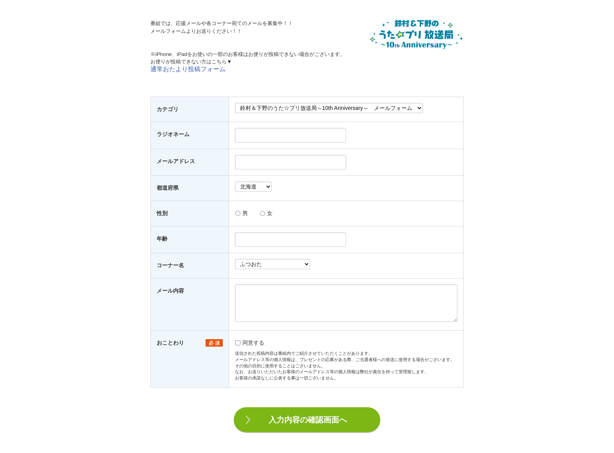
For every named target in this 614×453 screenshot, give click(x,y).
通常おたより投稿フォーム (188, 69)
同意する (249, 343)
